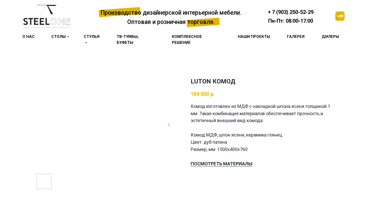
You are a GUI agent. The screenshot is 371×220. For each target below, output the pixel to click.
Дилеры (330, 36)
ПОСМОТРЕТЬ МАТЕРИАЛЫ (221, 163)
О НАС (28, 36)
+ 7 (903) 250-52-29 (291, 12)
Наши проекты (254, 36)
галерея (296, 36)
